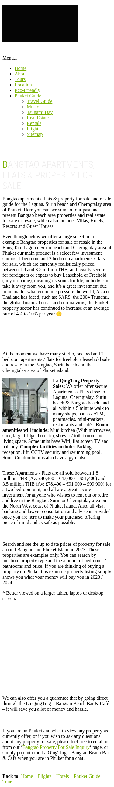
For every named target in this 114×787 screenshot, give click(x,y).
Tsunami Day (40, 112)
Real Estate (38, 117)
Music (33, 106)
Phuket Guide (28, 95)
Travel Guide (39, 101)
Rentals (34, 123)
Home (20, 68)
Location (23, 84)
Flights (33, 128)
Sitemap (35, 134)
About (21, 73)
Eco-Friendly (27, 90)
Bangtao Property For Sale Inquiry (56, 747)
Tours (20, 79)
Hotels (62, 776)
